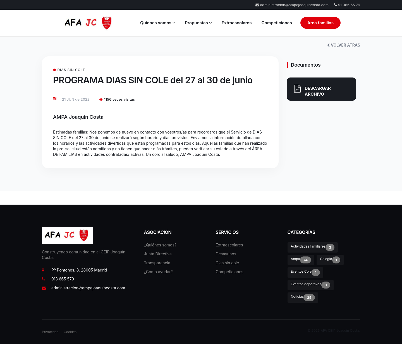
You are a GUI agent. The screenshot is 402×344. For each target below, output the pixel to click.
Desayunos (226, 253)
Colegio (330, 259)
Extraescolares (237, 22)
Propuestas (198, 22)
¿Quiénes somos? (160, 245)
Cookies (70, 332)
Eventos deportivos (310, 285)
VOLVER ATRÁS (343, 45)
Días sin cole (227, 262)
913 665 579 (58, 279)
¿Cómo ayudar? (158, 271)
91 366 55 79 (347, 5)
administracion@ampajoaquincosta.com (292, 5)
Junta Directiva (158, 253)
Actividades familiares (313, 247)
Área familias (320, 22)
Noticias (303, 297)
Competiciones (276, 22)
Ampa (301, 259)
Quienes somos (157, 22)
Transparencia (157, 262)
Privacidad (50, 332)
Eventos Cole (305, 272)
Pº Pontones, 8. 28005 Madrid (74, 270)
